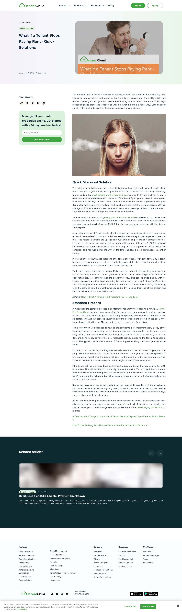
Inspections (55, 580)
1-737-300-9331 (82, 594)
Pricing (97, 559)
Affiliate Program (101, 562)
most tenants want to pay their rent (110, 195)
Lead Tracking (56, 565)
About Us (98, 551)
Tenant (146, 559)
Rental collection (26, 28)
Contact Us (98, 566)
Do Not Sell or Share (102, 577)
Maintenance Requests (60, 558)
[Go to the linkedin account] (62, 594)
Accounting (24, 562)
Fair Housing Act (125, 559)
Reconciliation (25, 580)
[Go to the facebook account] (57, 594)
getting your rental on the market (120, 217)
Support (121, 555)
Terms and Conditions (103, 569)
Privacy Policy (100, 573)
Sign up (155, 5)
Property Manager (151, 555)
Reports (53, 562)
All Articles (26, 22)
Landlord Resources (127, 551)
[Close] (178, 606)
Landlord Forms (125, 566)
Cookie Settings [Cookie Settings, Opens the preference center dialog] (130, 606)
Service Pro (148, 562)
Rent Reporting (56, 554)
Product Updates (125, 562)
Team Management (58, 551)
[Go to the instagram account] (52, 594)
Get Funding (55, 576)
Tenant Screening (26, 555)
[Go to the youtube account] (67, 594)
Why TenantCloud (101, 555)
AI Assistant (55, 569)
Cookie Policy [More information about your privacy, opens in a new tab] (22, 609)
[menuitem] (64, 5)
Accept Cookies (148, 606)
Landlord (147, 551)
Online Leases (25, 576)
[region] (91, 606)
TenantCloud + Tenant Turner (62, 572)
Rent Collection (26, 551)
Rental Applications (27, 559)
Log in (138, 5)
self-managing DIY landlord (149, 407)
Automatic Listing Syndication (26, 571)
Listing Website (25, 566)
